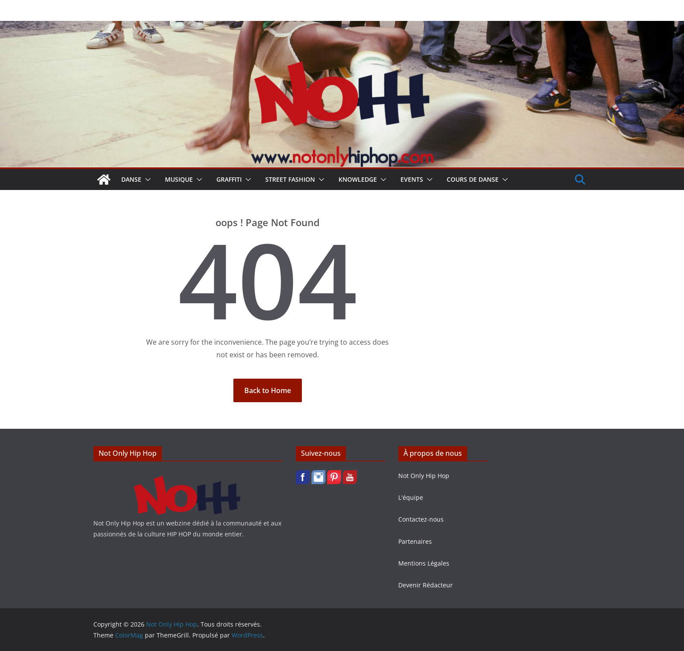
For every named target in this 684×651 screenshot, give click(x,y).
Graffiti (229, 179)
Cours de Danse (473, 179)
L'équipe (410, 497)
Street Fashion (290, 179)
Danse (131, 179)
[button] (146, 179)
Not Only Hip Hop (423, 475)
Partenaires (415, 541)
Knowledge (358, 179)
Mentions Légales (423, 563)
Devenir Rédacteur (425, 585)
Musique (179, 179)
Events (411, 179)
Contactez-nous (421, 519)
